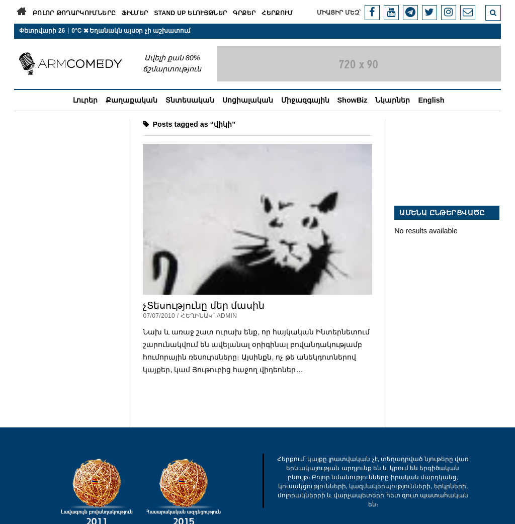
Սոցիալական (247, 100)
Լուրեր (85, 100)
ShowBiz (352, 100)
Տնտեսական (189, 100)
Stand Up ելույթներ (190, 13)
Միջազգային (305, 100)
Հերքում (277, 13)
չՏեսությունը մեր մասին (204, 305)
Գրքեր (244, 13)
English (431, 100)
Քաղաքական (131, 100)
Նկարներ (392, 100)
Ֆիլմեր (135, 13)
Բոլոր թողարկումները (74, 13)
